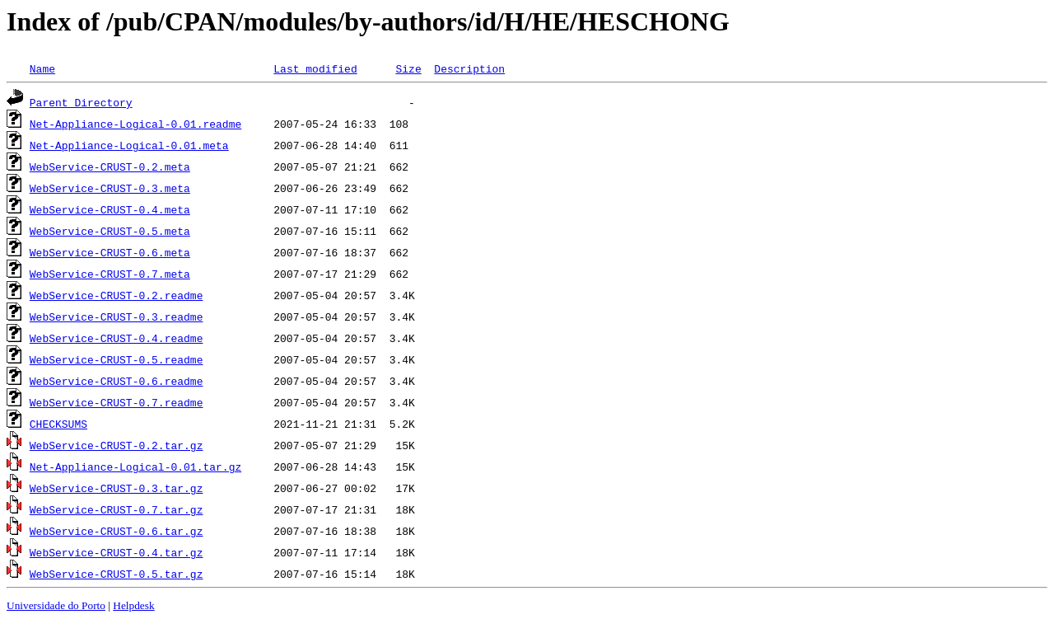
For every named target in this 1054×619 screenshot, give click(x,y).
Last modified (315, 68)
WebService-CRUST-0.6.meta (110, 252)
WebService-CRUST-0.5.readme (116, 359)
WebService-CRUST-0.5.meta (110, 230)
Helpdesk (133, 605)
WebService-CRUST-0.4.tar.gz (116, 552)
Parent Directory (81, 102)
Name (42, 68)
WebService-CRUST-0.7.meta (110, 273)
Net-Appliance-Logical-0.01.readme (135, 123)
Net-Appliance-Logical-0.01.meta (129, 145)
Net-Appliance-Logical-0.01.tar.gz (135, 466)
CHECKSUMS (58, 423)
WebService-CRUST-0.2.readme (116, 295)
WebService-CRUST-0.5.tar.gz (116, 573)
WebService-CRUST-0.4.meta (110, 209)
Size (408, 68)
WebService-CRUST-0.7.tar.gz (116, 509)
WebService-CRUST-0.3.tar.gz (116, 488)
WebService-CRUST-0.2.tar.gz (116, 445)
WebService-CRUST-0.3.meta (110, 188)
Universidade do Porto (56, 605)
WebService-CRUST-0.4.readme (116, 338)
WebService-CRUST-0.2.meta (110, 166)
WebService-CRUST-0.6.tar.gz (116, 530)
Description (469, 68)
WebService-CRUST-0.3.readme (116, 316)
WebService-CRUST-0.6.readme (116, 380)
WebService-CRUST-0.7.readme (116, 402)
